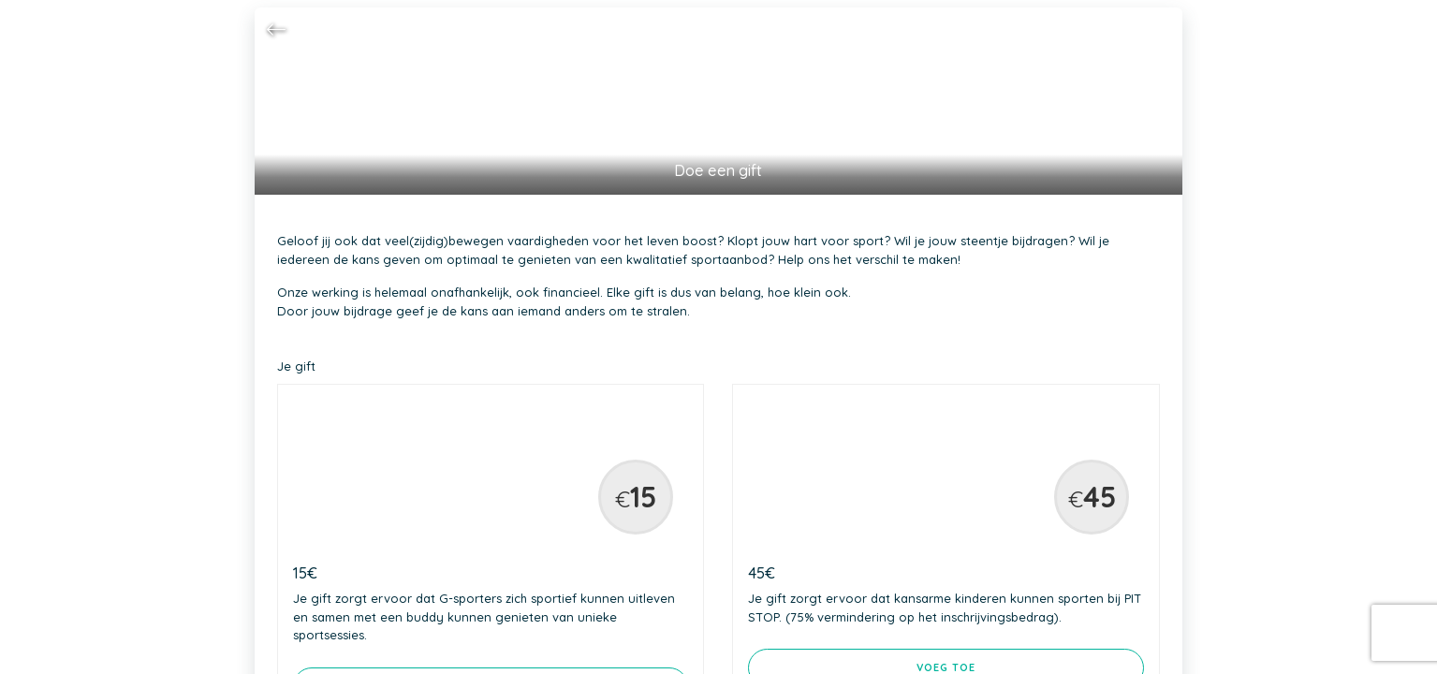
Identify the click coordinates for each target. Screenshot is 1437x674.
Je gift (296, 366)
